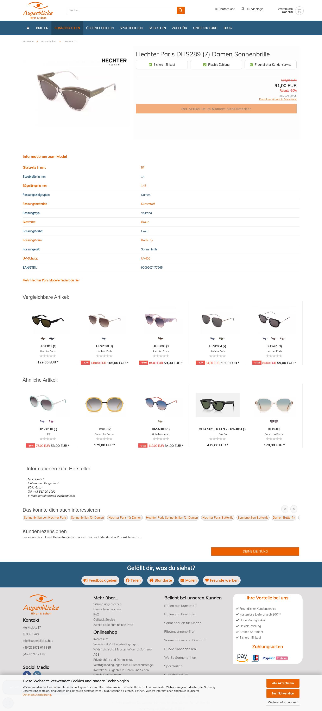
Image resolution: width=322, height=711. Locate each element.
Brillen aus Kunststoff (180, 606)
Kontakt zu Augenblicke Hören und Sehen (121, 670)
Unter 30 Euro (205, 28)
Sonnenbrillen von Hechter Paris (45, 517)
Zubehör (179, 28)
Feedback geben (100, 580)
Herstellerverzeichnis (107, 609)
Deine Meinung (255, 551)
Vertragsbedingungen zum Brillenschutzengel (123, 665)
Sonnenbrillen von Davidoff (185, 640)
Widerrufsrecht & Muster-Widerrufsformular (122, 649)
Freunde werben (222, 580)
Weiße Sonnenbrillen (180, 657)
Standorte (160, 580)
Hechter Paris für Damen (124, 517)
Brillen (42, 28)
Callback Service (104, 620)
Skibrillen (157, 28)
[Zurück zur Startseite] (28, 28)
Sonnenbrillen (67, 28)
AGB (96, 654)
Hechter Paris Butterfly (217, 517)
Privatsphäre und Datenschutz (113, 660)
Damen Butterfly (284, 517)
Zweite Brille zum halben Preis (113, 625)
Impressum (100, 639)
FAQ (96, 614)
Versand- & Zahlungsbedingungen (115, 644)
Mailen (189, 580)
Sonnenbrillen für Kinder (182, 623)
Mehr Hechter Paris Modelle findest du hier (51, 280)
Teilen (133, 580)
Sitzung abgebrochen (107, 604)
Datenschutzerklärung (37, 694)
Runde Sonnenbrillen (180, 649)
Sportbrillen (131, 28)
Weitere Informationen (283, 702)
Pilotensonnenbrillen (179, 631)
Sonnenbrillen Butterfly (253, 517)
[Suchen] (181, 10)
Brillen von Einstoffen (180, 614)
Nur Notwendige (283, 693)
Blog (228, 28)
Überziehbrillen (100, 28)
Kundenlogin (252, 9)
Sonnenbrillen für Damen (87, 517)
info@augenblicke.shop (38, 641)
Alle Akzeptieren (283, 683)
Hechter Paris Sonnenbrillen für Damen (172, 517)
